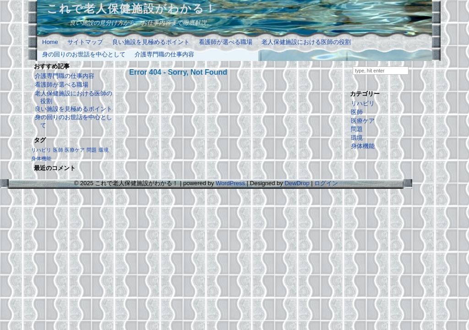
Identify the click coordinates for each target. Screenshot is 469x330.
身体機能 (363, 146)
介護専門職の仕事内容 (164, 54)
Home (50, 41)
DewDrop (296, 183)
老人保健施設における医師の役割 (306, 41)
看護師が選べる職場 (225, 41)
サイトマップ (85, 41)
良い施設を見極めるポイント (151, 41)
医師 (357, 112)
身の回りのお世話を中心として (83, 54)
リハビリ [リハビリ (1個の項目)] (41, 150)
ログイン (326, 183)
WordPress (230, 183)
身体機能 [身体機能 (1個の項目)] (41, 158)
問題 (357, 129)
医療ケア (363, 120)
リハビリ (363, 103)
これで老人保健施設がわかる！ (132, 8)
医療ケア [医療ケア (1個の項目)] (75, 150)
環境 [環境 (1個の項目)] (103, 150)
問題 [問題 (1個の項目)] (92, 150)
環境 (357, 137)
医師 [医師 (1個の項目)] (58, 150)
